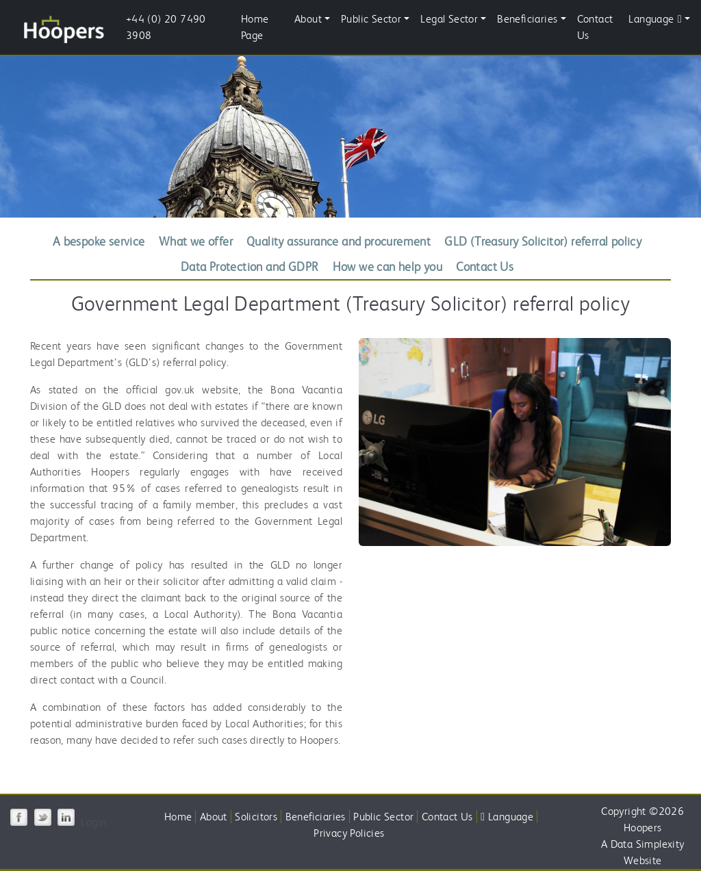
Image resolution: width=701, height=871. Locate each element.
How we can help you (388, 266)
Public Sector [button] (371, 18)
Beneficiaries (315, 816)
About (213, 816)
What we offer (196, 241)
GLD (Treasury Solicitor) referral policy (542, 241)
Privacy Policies (349, 833)
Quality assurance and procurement (338, 241)
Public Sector (383, 816)
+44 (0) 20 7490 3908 (166, 27)
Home (178, 816)
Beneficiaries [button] (527, 18)
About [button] (308, 18)
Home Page (255, 27)
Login (93, 822)
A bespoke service (99, 241)
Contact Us (595, 27)
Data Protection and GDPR (250, 266)
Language (507, 816)
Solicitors (256, 816)
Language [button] (654, 18)
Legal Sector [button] (449, 18)
